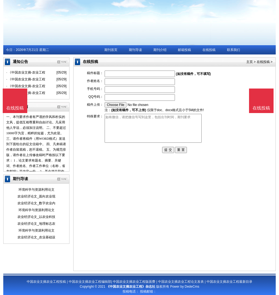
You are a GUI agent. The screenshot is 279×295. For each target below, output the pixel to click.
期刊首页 (110, 50)
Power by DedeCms (184, 286)
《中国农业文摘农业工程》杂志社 (130, 286)
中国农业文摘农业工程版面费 (134, 282)
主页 (249, 62)
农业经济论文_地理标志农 (36, 224)
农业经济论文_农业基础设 (36, 237)
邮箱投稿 (184, 50)
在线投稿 (209, 50)
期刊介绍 (159, 50)
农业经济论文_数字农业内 (36, 203)
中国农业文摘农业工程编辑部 (90, 282)
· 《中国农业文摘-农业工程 (25, 72)
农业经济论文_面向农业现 (36, 196)
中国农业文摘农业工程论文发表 (181, 282)
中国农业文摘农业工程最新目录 (229, 282)
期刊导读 (135, 50)
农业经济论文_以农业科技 (36, 217)
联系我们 (233, 50)
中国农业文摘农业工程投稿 (46, 282)
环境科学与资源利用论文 (36, 189)
